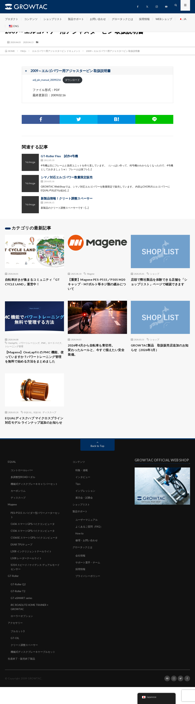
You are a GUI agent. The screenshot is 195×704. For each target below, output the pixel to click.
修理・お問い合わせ (87, 552)
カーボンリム (19, 508)
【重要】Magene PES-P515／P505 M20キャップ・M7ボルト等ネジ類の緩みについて (97, 285)
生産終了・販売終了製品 (22, 675)
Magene (90, 274)
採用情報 (144, 19)
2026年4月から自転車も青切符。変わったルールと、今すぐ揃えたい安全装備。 (96, 352)
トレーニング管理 (14, 348)
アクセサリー (16, 640)
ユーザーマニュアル (87, 532)
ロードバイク (55, 344)
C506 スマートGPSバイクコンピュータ (34, 547)
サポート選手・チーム (88, 574)
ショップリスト (52, 19)
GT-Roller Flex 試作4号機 (59, 156)
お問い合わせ (98, 19)
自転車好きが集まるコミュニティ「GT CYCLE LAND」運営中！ (31, 282)
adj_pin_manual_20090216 (47, 79)
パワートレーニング (29, 344)
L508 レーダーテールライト (27, 578)
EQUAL (28, 420)
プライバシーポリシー (88, 587)
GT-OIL (15, 655)
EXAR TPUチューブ (22, 564)
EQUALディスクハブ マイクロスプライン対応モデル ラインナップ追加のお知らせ (34, 431)
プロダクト (11, 19)
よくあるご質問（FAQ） (90, 539)
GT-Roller (13, 595)
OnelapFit (12, 344)
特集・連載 (82, 484)
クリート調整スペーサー (25, 662)
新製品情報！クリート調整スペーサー (67, 198)
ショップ (154, 274)
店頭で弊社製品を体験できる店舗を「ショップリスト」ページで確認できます (159, 285)
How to (79, 546)
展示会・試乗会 (84, 511)
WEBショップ (164, 19)
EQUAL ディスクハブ (45, 420)
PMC (43, 344)
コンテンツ (31, 19)
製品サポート (76, 19)
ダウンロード (72, 79)
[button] (97, 71)
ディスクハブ (19, 515)
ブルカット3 (18, 649)
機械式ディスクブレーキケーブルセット (35, 669)
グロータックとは (122, 19)
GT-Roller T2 (18, 610)
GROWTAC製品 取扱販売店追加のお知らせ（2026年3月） (159, 349)
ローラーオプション (23, 634)
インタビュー (83, 491)
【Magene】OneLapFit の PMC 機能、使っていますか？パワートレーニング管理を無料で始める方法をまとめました (33, 362)
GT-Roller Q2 (19, 603)
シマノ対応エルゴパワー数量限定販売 (67, 177)
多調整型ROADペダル (24, 491)
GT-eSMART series (22, 616)
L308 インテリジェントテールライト (32, 571)
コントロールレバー (23, 484)
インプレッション (86, 504)
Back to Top (97, 460)
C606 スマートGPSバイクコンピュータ (34, 540)
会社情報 (80, 567)
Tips (78, 497)
